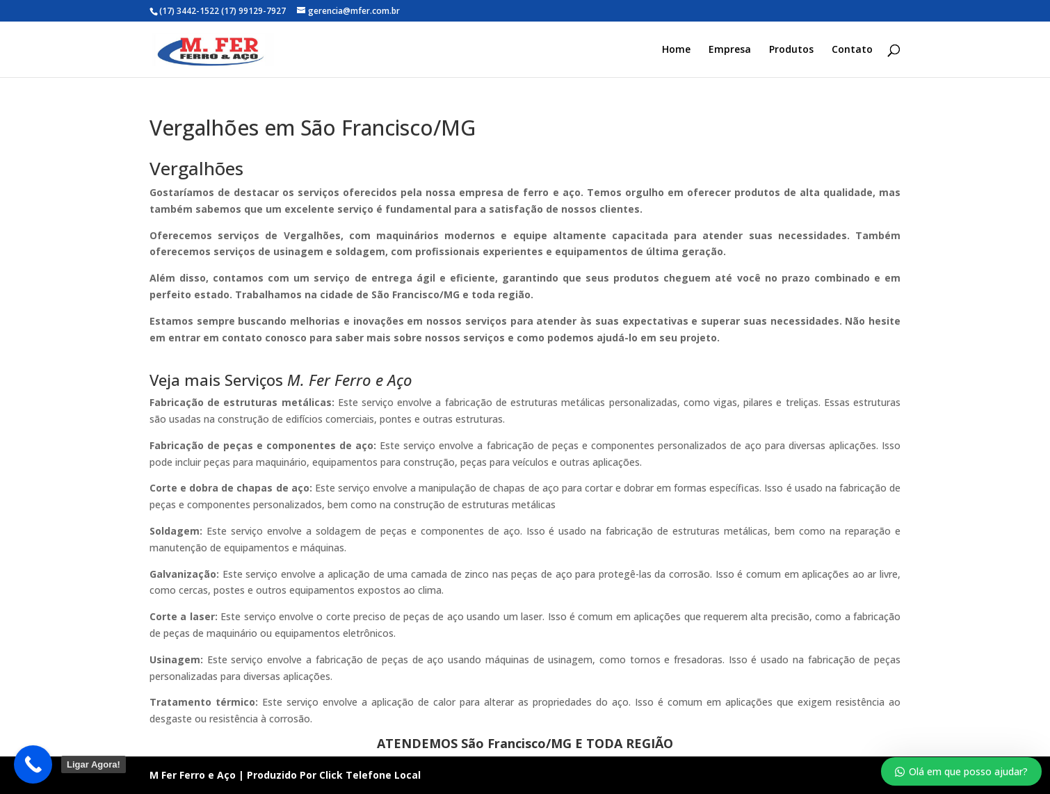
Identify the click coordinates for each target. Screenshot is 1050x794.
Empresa (730, 50)
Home (676, 50)
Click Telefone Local (370, 774)
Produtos (791, 50)
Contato (852, 50)
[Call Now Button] (33, 764)
